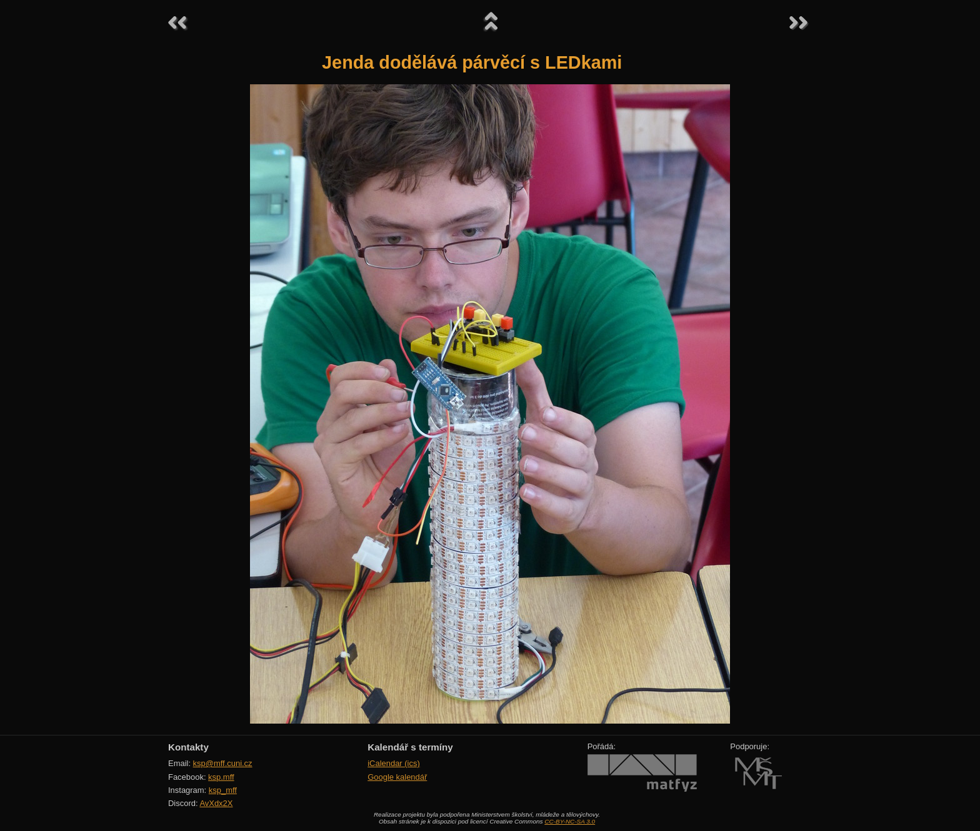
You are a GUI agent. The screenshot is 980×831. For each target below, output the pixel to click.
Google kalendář (397, 777)
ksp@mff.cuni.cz (222, 763)
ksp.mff (221, 777)
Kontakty (188, 747)
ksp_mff (223, 790)
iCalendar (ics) (394, 763)
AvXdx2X (215, 803)
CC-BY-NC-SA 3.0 (569, 821)
